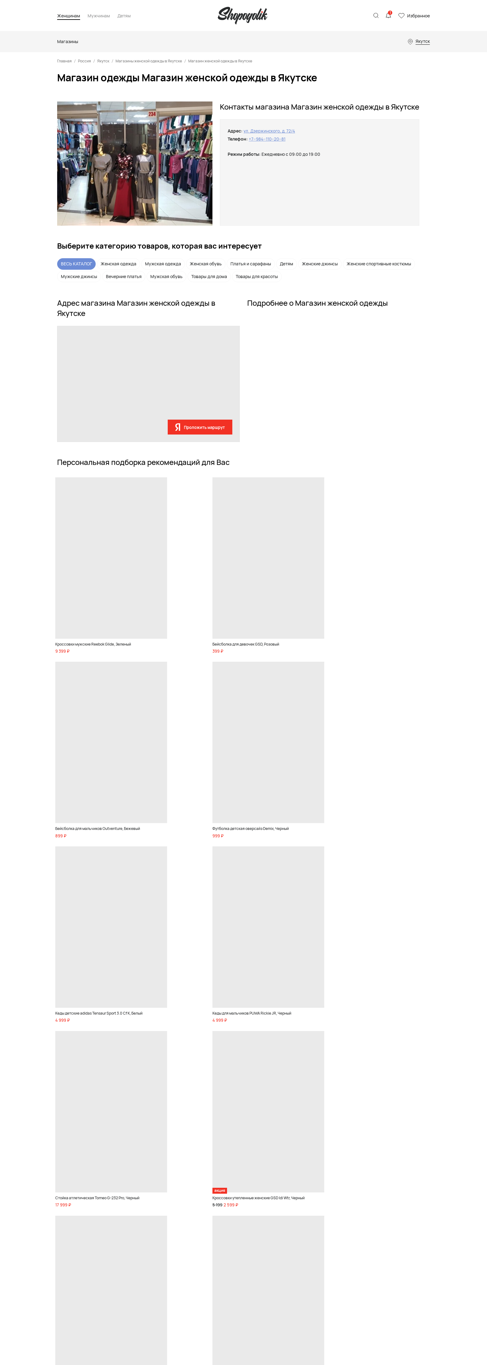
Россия (84, 61)
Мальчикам (240, 1202)
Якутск (103, 61)
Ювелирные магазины (303, 1265)
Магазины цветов (298, 1273)
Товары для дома (209, 276)
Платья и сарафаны (250, 264)
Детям (124, 16)
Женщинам (68, 16)
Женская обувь (206, 264)
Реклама (369, 1184)
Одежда (132, 1210)
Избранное (418, 16)
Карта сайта (69, 1243)
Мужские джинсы (79, 276)
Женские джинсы (320, 264)
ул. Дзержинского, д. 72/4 (270, 131)
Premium (133, 1226)
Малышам (238, 1210)
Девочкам (238, 1193)
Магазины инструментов (305, 1257)
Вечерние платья (124, 276)
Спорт (131, 1234)
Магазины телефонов (302, 1249)
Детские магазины (299, 1210)
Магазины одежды (299, 1193)
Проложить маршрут (204, 427)
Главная (64, 61)
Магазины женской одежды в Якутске (149, 61)
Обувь (131, 1193)
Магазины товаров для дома (309, 1226)
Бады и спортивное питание (137, 1272)
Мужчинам (99, 16)
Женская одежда (118, 264)
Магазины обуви (297, 1202)
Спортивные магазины (303, 1218)
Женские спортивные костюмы (379, 264)
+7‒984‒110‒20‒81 (268, 139)
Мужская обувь (166, 276)
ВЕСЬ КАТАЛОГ (76, 264)
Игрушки (237, 1218)
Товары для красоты (257, 276)
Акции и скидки (140, 1302)
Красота (133, 1242)
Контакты (370, 1192)
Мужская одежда (163, 264)
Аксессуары (136, 1218)
